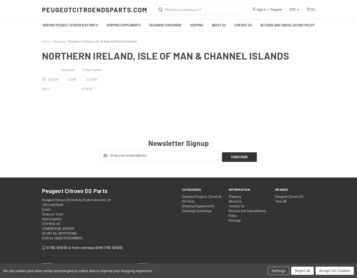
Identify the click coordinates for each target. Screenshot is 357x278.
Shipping (196, 25)
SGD (294, 9)
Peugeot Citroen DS (289, 195)
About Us (219, 25)
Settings (279, 270)
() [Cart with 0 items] (311, 9)
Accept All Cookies (334, 270)
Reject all (302, 270)
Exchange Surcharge (165, 25)
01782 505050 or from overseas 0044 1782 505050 (84, 246)
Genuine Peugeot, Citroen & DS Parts (70, 25)
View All (281, 200)
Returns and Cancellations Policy (287, 25)
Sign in (261, 9)
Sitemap (235, 219)
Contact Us (243, 25)
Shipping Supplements (123, 25)
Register (276, 9)
